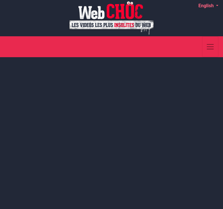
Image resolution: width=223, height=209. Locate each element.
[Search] (195, 47)
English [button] (206, 5)
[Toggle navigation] (210, 46)
